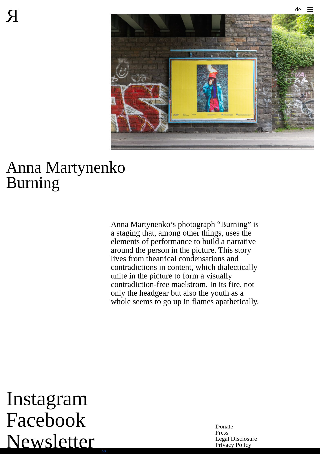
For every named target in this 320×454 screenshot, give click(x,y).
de (298, 9)
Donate (224, 426)
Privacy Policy (233, 444)
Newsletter (50, 441)
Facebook (46, 419)
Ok (104, 450)
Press (221, 432)
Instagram (47, 398)
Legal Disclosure (236, 438)
